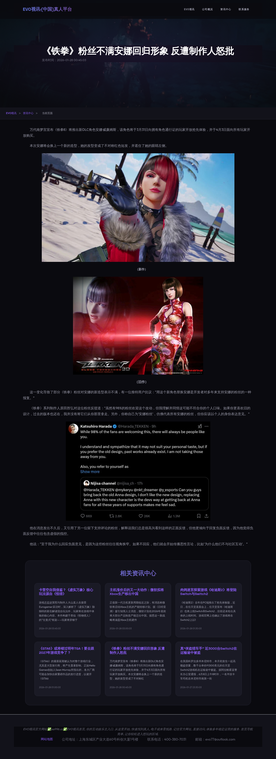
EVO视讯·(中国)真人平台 (47, 9)
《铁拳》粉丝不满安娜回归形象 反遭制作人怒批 (137, 650)
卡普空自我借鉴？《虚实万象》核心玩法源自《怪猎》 (66, 592)
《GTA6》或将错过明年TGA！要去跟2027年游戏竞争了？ (66, 650)
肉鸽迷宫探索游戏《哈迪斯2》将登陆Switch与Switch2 (208, 592)
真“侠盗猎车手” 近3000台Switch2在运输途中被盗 (208, 650)
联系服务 (244, 9)
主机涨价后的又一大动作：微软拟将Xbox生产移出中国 (137, 592)
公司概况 (207, 9)
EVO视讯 (189, 9)
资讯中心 (225, 9)
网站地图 (47, 739)
